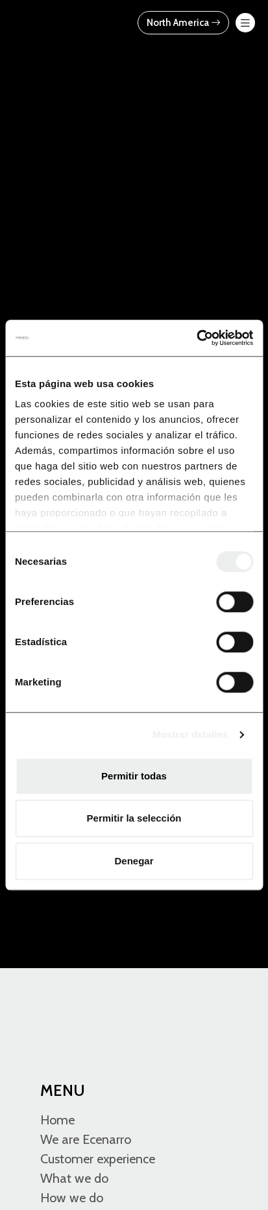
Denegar (133, 860)
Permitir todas (134, 775)
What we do (74, 1178)
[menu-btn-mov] (245, 22)
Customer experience (97, 1159)
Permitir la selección (134, 818)
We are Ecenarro (85, 1139)
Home (57, 1120)
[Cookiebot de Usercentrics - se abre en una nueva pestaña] (196, 337)
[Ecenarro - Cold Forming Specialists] (66, 22)
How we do (71, 1197)
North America (184, 23)
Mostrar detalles (190, 734)
